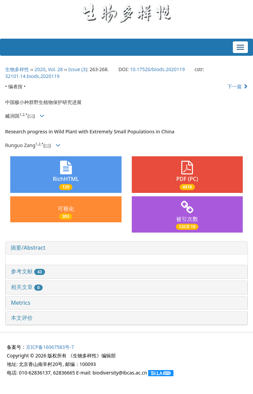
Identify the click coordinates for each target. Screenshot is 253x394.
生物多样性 (17, 69)
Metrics (20, 302)
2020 (39, 69)
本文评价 (22, 317)
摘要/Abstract (28, 247)
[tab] (126, 247)
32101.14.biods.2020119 (32, 76)
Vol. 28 (55, 69)
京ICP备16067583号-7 (50, 347)
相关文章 (27, 287)
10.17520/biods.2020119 (157, 69)
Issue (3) (77, 69)
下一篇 (237, 86)
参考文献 (28, 271)
